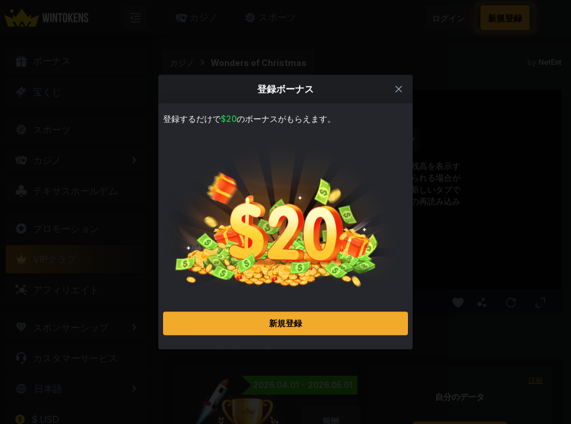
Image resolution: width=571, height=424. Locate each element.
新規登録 (285, 323)
